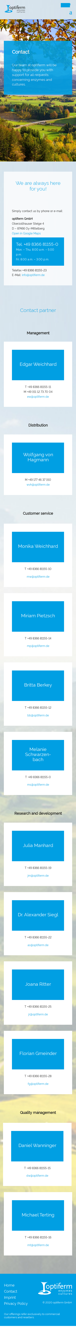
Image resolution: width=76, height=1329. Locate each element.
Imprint (10, 1298)
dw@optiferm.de (37, 1175)
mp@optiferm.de (38, 646)
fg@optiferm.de (38, 1083)
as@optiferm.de (38, 945)
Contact (10, 1291)
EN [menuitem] (69, 4)
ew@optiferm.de (38, 396)
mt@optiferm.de (38, 1245)
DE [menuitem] (63, 4)
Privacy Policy (16, 1304)
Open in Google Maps (26, 233)
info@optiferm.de (33, 275)
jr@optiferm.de (38, 1014)
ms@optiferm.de (38, 784)
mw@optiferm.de (38, 576)
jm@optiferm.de (38, 875)
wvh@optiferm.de (38, 484)
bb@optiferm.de (38, 715)
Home (9, 1285)
